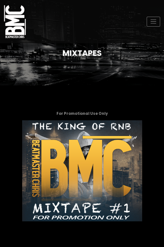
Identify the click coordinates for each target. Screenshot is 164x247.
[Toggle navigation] (153, 22)
